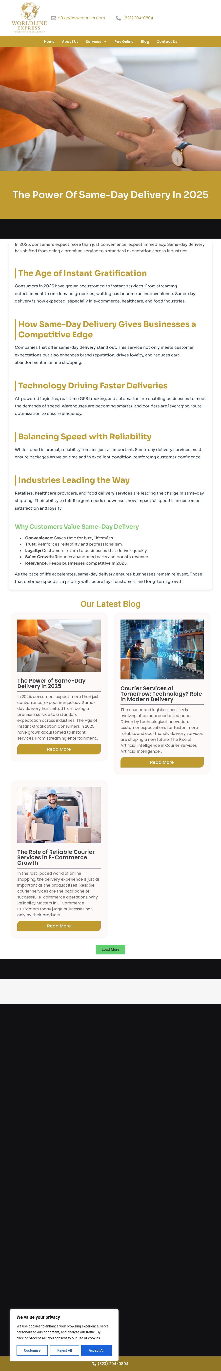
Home (49, 41)
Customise (32, 1350)
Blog (145, 41)
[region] (64, 1335)
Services (96, 42)
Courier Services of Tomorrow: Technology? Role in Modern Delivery (161, 694)
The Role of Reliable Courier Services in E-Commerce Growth (56, 857)
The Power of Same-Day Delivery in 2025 (51, 683)
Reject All (64, 1350)
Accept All (96, 1350)
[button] (110, 949)
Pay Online (124, 41)
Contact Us (167, 41)
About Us (70, 41)
